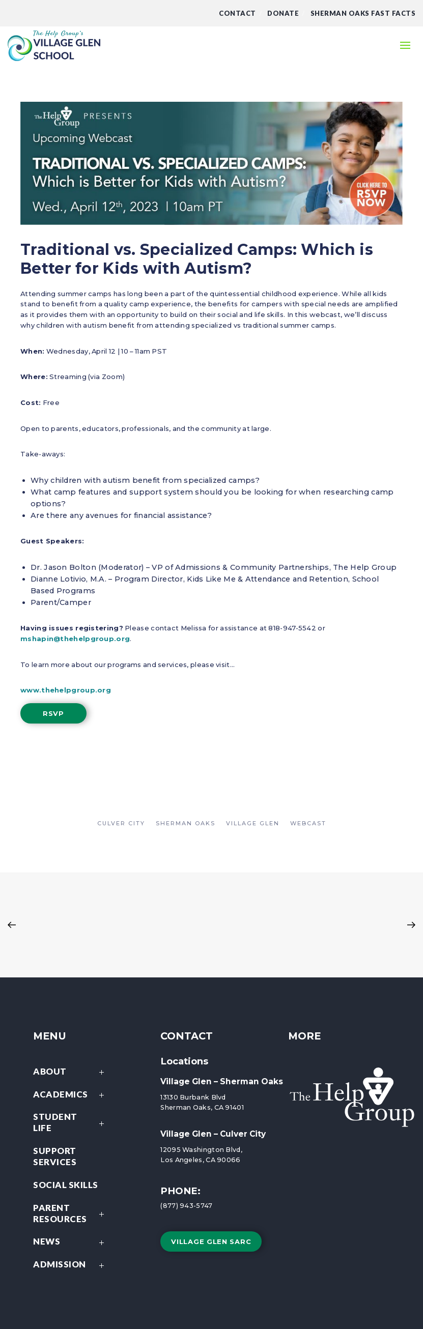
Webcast (308, 823)
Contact (237, 13)
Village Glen (252, 823)
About (71, 1072)
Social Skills (65, 1184)
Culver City (121, 823)
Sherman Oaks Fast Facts (363, 13)
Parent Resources (71, 1214)
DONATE (283, 13)
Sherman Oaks (185, 823)
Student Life (71, 1123)
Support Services (54, 1156)
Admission (71, 1265)
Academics (71, 1095)
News (71, 1242)
